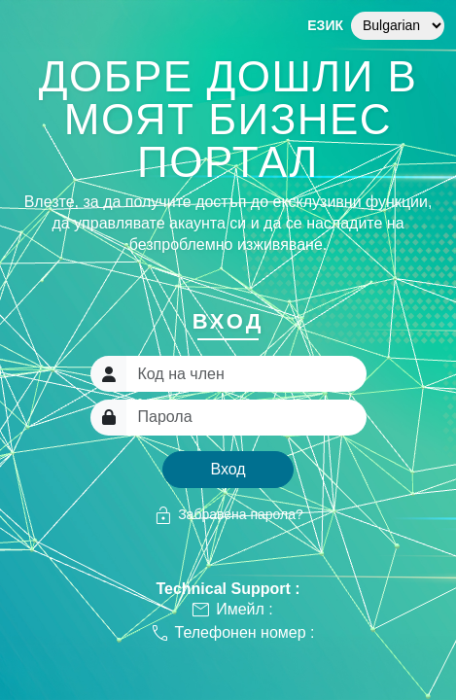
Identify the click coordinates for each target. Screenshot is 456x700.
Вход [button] (227, 469)
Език (325, 25)
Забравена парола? (228, 515)
